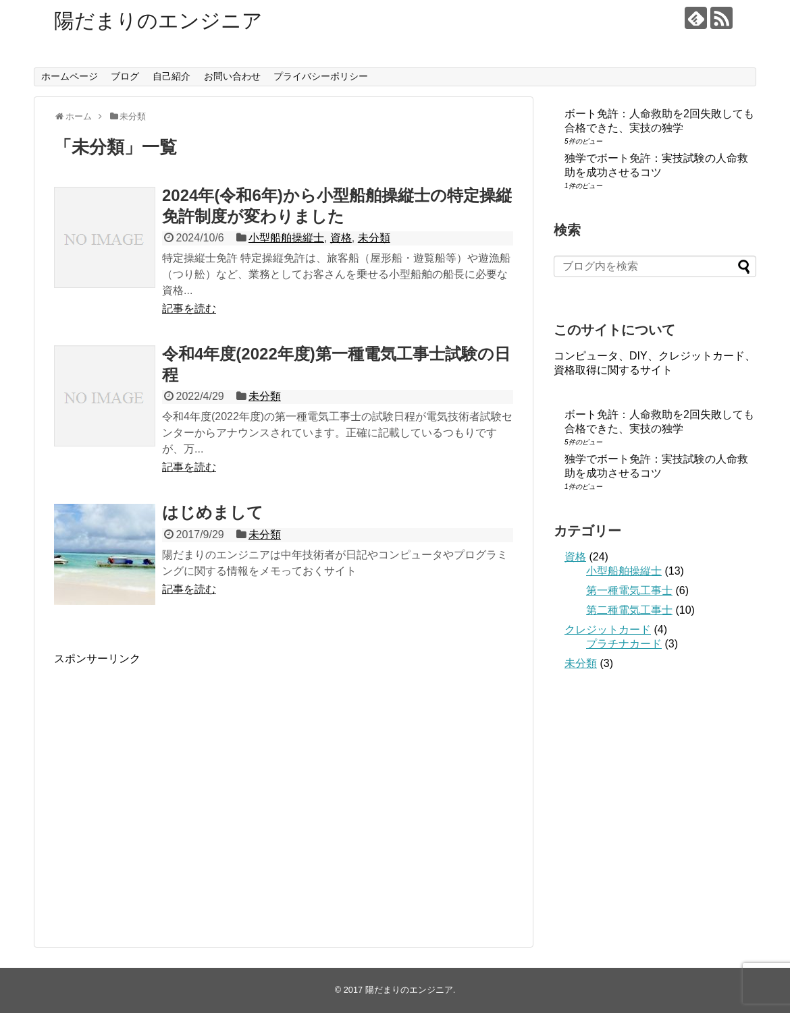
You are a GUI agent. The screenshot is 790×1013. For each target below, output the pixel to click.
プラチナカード (624, 643)
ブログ (125, 76)
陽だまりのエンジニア (158, 20)
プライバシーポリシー (320, 76)
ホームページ (69, 76)
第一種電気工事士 (629, 590)
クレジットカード (607, 629)
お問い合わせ (232, 76)
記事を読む (189, 308)
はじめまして (212, 512)
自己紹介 (171, 76)
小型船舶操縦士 (286, 237)
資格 (341, 237)
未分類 (374, 237)
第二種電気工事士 (629, 610)
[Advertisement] (167, 795)
